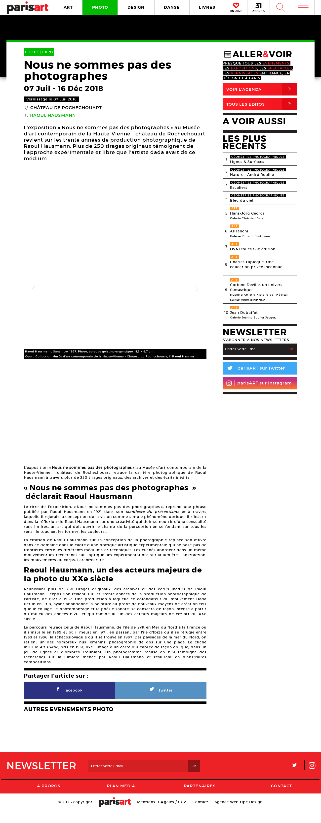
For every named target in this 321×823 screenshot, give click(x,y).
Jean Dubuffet (244, 312)
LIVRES (207, 7)
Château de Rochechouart (66, 107)
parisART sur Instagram (259, 383)
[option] (115, 289)
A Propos (48, 798)
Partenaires (200, 798)
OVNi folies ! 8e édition (253, 249)
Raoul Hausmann (53, 115)
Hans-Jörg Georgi (247, 213)
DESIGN (136, 7)
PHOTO (100, 7)
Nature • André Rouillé (252, 174)
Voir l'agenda (261, 89)
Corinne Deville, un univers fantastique (256, 287)
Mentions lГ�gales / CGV (161, 814)
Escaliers (238, 187)
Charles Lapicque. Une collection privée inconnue (256, 264)
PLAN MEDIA (121, 798)
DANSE (172, 7)
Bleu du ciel (241, 200)
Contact (281, 798)
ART (68, 7)
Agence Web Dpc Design (238, 814)
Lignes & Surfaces (247, 161)
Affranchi (239, 231)
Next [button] (196, 289)
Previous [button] (34, 289)
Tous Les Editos (261, 104)
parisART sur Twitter (254, 369)
